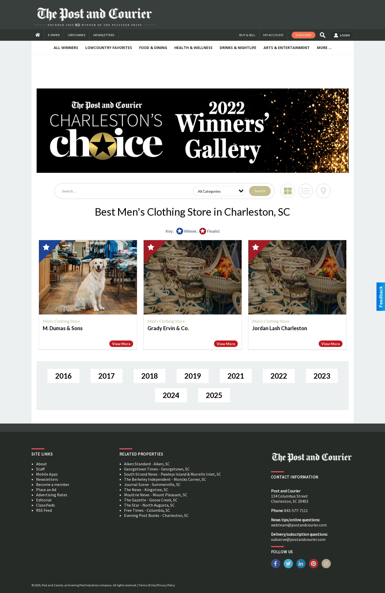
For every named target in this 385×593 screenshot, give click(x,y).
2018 (149, 375)
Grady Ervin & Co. (168, 328)
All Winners (66, 47)
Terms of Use (147, 585)
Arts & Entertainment (287, 47)
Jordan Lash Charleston (279, 328)
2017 (106, 375)
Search (260, 191)
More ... (324, 47)
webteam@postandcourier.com (299, 524)
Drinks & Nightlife (238, 47)
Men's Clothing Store (61, 321)
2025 (214, 395)
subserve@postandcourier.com (298, 539)
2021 (235, 375)
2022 (279, 375)
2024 (171, 395)
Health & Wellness (193, 47)
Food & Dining (153, 47)
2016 (63, 375)
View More (121, 344)
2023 (322, 375)
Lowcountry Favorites (108, 47)
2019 (192, 375)
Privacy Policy (166, 585)
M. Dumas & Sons (63, 328)
